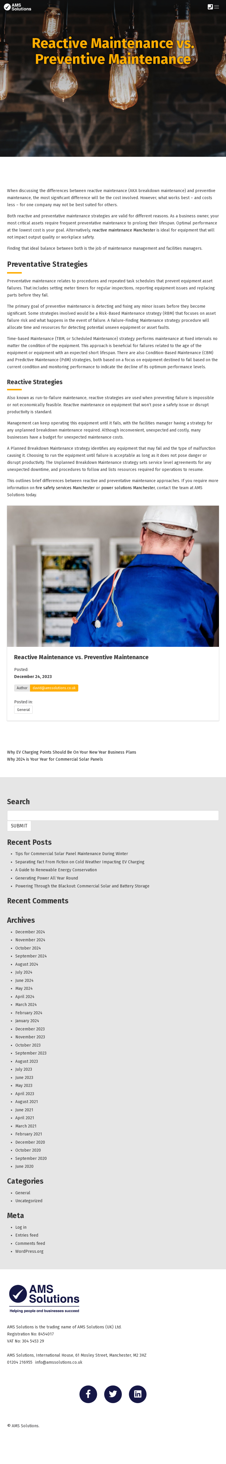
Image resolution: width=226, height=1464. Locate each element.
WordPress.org (29, 1251)
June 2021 (24, 1109)
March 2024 (26, 1004)
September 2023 (30, 1053)
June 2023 (24, 1077)
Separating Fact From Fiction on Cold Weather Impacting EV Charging (79, 862)
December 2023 (30, 1029)
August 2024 (26, 964)
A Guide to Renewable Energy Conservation (56, 869)
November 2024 (30, 939)
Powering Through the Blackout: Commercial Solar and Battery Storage (82, 886)
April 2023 (24, 1093)
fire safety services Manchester (65, 487)
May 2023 (23, 1085)
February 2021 (28, 1134)
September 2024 (31, 956)
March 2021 (25, 1126)
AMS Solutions (25, 1425)
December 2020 (30, 1142)
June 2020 (24, 1166)
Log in (20, 1227)
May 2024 (24, 988)
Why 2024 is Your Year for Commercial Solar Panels (55, 759)
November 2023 (30, 1037)
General (23, 710)
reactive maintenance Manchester (123, 230)
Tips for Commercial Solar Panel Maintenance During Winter (71, 853)
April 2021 (24, 1117)
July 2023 (23, 1069)
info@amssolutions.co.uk (58, 1362)
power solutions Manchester (128, 487)
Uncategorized (28, 1200)
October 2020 (28, 1150)
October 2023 (28, 1045)
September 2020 (31, 1158)
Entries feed (26, 1235)
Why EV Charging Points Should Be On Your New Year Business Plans (71, 752)
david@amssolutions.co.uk (54, 688)
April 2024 (24, 996)
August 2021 (26, 1101)
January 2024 (27, 1020)
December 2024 (30, 932)
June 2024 (24, 980)
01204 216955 (19, 1362)
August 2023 (26, 1061)
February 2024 (28, 1012)
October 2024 (28, 948)
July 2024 (23, 972)
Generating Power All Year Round (46, 878)
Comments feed (30, 1243)
